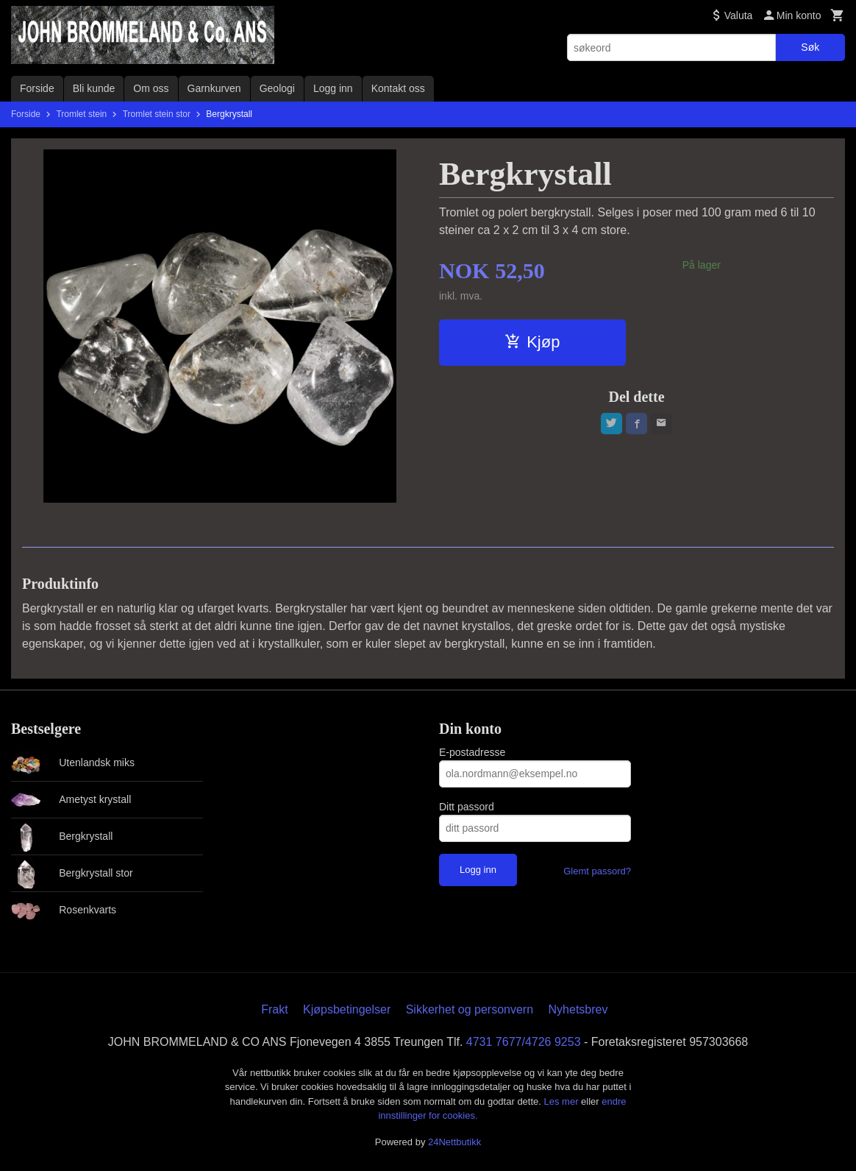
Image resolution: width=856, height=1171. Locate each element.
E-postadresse (472, 752)
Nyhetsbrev (578, 1009)
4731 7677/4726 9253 (523, 1042)
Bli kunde (94, 88)
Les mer (563, 1101)
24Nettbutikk (454, 1141)
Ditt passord (466, 807)
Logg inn (333, 88)
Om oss (150, 88)
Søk (810, 47)
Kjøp (532, 342)
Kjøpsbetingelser (346, 1009)
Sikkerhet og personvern (469, 1009)
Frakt (274, 1009)
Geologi (277, 88)
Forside (37, 88)
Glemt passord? (597, 871)
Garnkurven (214, 88)
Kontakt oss (398, 88)
